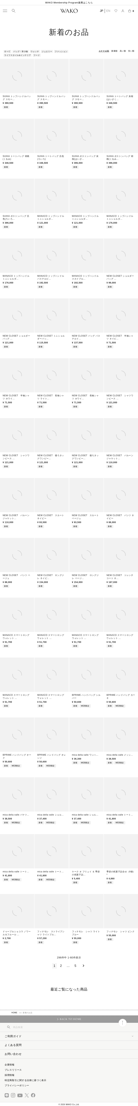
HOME (14, 1013)
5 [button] (75, 966)
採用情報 (9, 1075)
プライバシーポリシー (17, 1085)
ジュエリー (47, 51)
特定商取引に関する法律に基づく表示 (25, 1080)
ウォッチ (35, 51)
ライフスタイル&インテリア (17, 55)
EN (108, 10)
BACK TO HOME (70, 1019)
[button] (83, 965)
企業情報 (9, 1064)
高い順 (123, 51)
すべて (7, 51)
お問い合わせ (13, 1053)
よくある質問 (13, 1044)
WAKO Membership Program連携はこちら (69, 2)
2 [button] (61, 966)
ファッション (61, 51)
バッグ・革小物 (20, 51)
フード (36, 55)
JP (101, 10)
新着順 (114, 51)
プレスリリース (13, 1070)
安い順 (131, 51)
